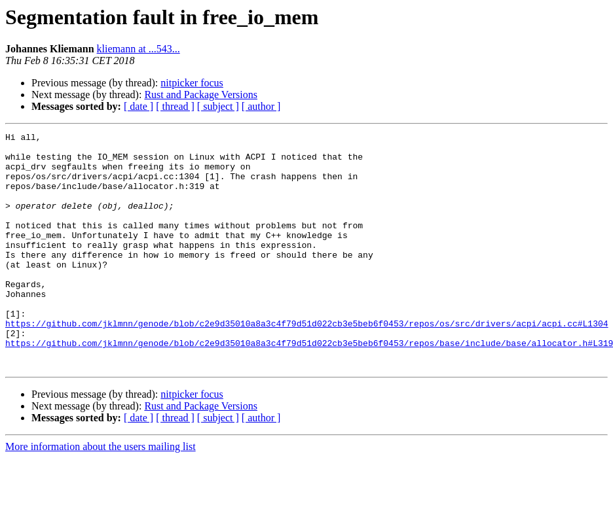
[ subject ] (218, 106)
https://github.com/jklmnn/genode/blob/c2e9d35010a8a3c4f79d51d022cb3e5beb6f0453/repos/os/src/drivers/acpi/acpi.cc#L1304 (306, 362)
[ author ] (261, 106)
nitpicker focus (191, 82)
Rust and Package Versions (200, 94)
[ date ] (138, 106)
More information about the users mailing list (100, 493)
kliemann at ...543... (138, 48)
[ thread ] (175, 106)
